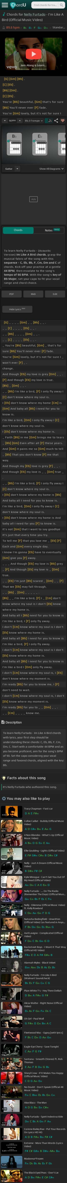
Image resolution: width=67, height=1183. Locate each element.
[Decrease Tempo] (5, 120)
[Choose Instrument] (17, 168)
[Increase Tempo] (20, 120)
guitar (8, 168)
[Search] (61, 5)
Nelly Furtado (34, 14)
